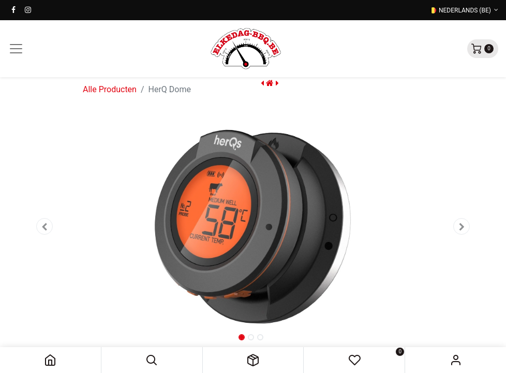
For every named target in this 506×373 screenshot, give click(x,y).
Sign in (455, 360)
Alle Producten (110, 89)
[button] (151, 360)
